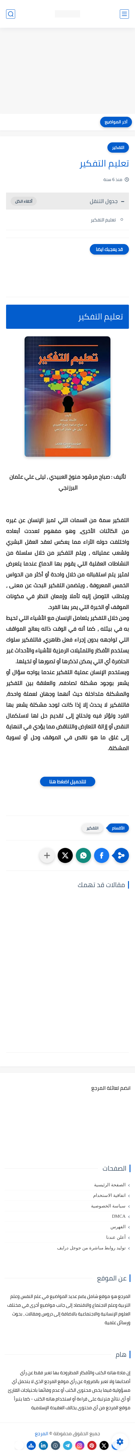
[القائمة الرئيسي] (124, 14)
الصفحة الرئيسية (110, 1184)
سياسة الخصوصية (108, 1206)
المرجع (41, 1433)
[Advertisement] (67, 71)
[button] (101, 855)
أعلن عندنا (116, 1237)
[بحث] (10, 14)
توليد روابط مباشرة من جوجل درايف (91, 1247)
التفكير (118, 147)
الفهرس (118, 1226)
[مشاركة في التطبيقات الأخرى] (47, 855)
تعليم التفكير (103, 219)
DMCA (119, 1216)
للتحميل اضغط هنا (67, 781)
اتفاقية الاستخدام (109, 1195)
